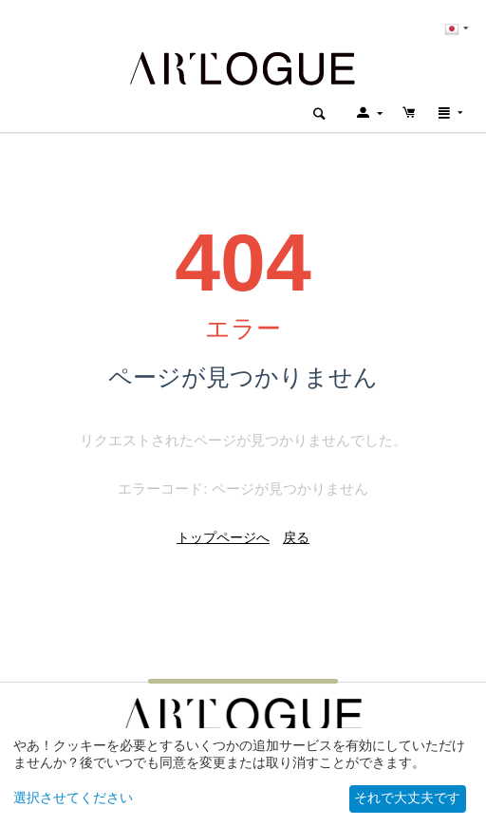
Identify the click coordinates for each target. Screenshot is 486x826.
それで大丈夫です (407, 797)
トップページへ (223, 537)
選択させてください (73, 797)
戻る (296, 537)
